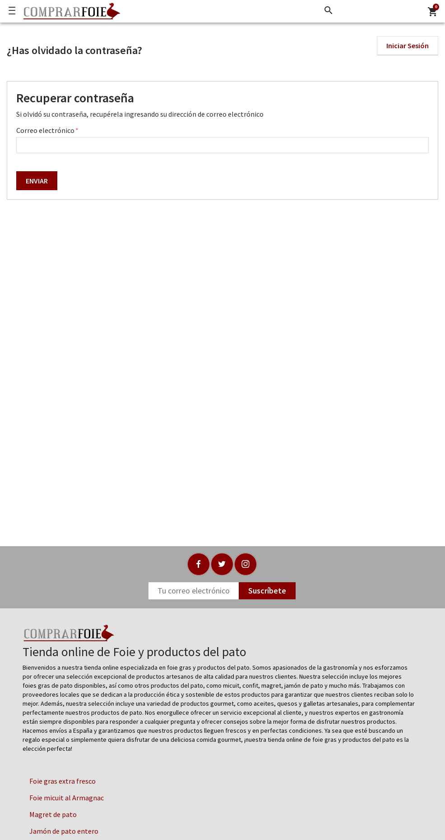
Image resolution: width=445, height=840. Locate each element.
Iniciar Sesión (407, 45)
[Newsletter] (193, 590)
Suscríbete (267, 590)
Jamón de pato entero (63, 830)
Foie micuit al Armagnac (66, 797)
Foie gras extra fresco (62, 780)
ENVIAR (37, 180)
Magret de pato (53, 814)
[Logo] (69, 11)
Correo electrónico (46, 130)
